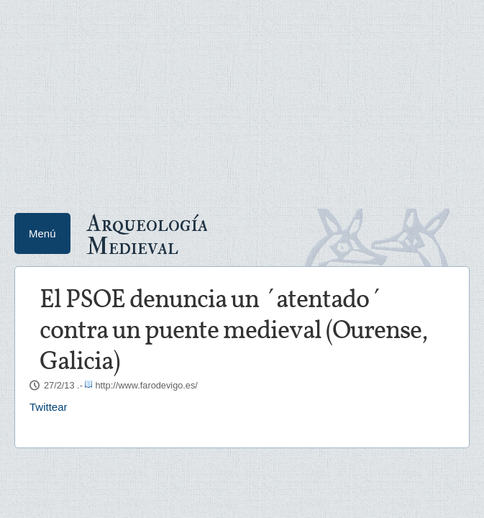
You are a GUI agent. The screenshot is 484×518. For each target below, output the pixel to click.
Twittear (48, 407)
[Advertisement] (242, 100)
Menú (42, 233)
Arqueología (147, 233)
